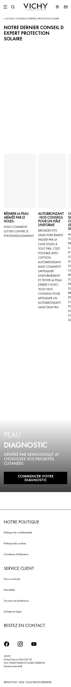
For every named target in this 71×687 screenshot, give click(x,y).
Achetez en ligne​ (13, 611)
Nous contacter (12, 579)
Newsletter (9, 589)
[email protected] (13, 666)
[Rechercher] (12, 7)
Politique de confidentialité (18, 532)
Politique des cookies (15, 543)
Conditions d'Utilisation (16, 554)
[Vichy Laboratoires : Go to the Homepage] (35, 7)
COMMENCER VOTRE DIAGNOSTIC (35, 478)
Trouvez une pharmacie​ (16, 600)
